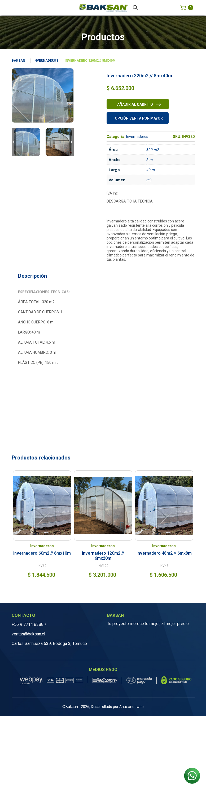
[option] (27, 142)
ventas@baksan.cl (28, 633)
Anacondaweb (131, 706)
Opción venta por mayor (139, 118)
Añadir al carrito (135, 104)
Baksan (18, 60)
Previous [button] (14, 142)
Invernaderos (45, 60)
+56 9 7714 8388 (27, 624)
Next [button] (71, 142)
